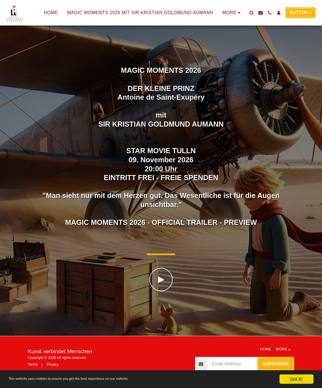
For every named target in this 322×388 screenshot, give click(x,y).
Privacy (53, 364)
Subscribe (275, 363)
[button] (251, 12)
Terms (33, 364)
